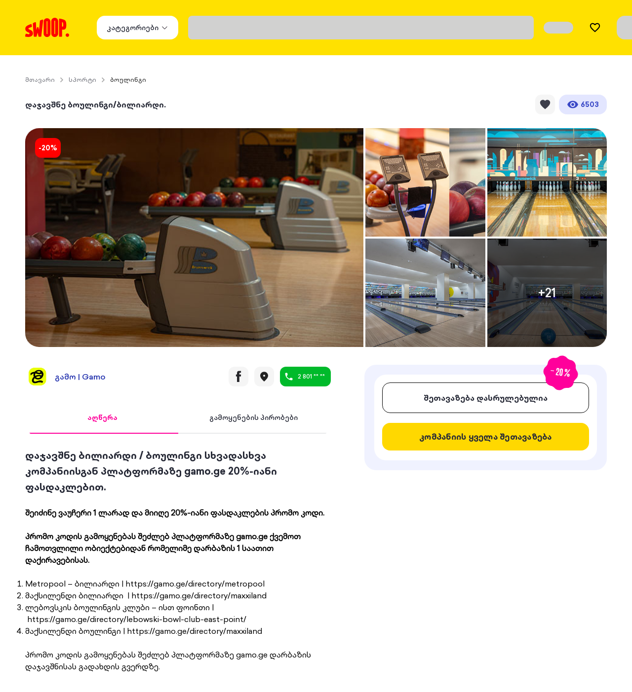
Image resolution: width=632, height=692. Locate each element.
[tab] (102, 418)
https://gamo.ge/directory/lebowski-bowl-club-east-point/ (136, 619)
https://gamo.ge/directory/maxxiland (199, 595)
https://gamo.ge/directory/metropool (195, 583)
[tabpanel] (178, 560)
